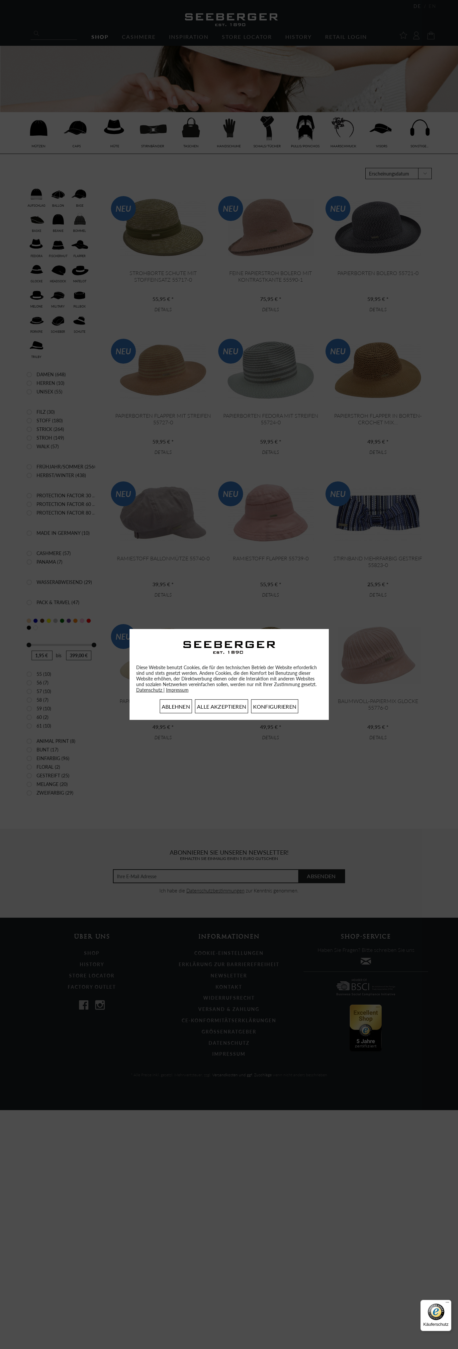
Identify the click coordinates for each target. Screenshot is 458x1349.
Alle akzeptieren (221, 706)
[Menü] (447, 1304)
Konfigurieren (274, 706)
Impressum (177, 690)
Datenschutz (149, 690)
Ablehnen (176, 706)
